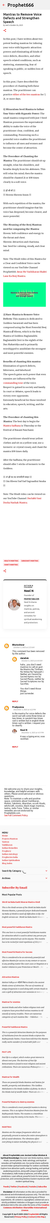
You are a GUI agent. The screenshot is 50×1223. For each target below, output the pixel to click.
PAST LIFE (6, 1052)
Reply (15, 701)
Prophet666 (20, 5)
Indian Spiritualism (11, 860)
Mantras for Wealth (10, 1077)
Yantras (5, 842)
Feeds (6, 1187)
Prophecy (6, 851)
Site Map (41, 1217)
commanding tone (13, 383)
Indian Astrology (10, 854)
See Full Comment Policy (16, 815)
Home (5, 835)
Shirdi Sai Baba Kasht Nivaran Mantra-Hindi (21, 902)
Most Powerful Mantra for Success (17, 952)
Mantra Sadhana (12, 425)
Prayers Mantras (10, 839)
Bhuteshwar (18, 645)
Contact (31, 1217)
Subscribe (42, 1187)
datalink (24, 658)
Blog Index (7, 863)
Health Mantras (11, 561)
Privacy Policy (21, 1217)
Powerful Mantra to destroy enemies (18, 1102)
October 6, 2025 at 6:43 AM (31, 661)
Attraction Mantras (10, 977)
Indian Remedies (10, 848)
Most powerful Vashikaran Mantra (17, 927)
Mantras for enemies (11, 1002)
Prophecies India (10, 857)
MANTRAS (6, 1127)
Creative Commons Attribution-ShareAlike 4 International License (26, 1207)
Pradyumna (18, 707)
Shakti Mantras (11, 565)
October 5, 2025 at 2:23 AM (23, 647)
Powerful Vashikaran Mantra (14, 1027)
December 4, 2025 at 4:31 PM (32, 732)
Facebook (22, 1187)
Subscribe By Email (14, 887)
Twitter (13, 1187)
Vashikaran (7, 845)
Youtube (32, 1187)
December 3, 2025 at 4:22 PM (24, 709)
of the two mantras (26, 94)
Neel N (23, 730)
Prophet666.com (31, 599)
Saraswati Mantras (29, 561)
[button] (4, 30)
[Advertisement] (25, 532)
